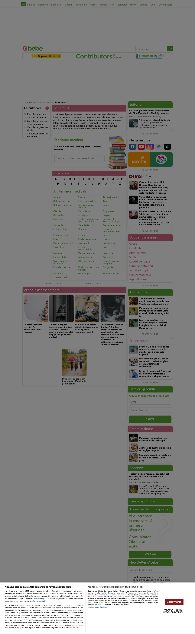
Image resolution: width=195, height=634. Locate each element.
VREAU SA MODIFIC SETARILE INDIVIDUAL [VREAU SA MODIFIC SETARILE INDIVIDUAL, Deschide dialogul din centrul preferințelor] (173, 611)
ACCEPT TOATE (174, 602)
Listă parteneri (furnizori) (97, 607)
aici (6, 620)
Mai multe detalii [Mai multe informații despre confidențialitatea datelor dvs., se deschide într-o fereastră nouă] (38, 601)
